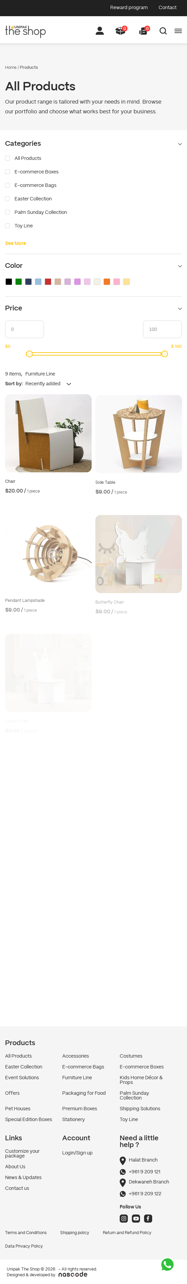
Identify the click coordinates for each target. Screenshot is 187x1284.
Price (93, 308)
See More (15, 243)
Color (93, 266)
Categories (93, 144)
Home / (12, 67)
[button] (143, 31)
